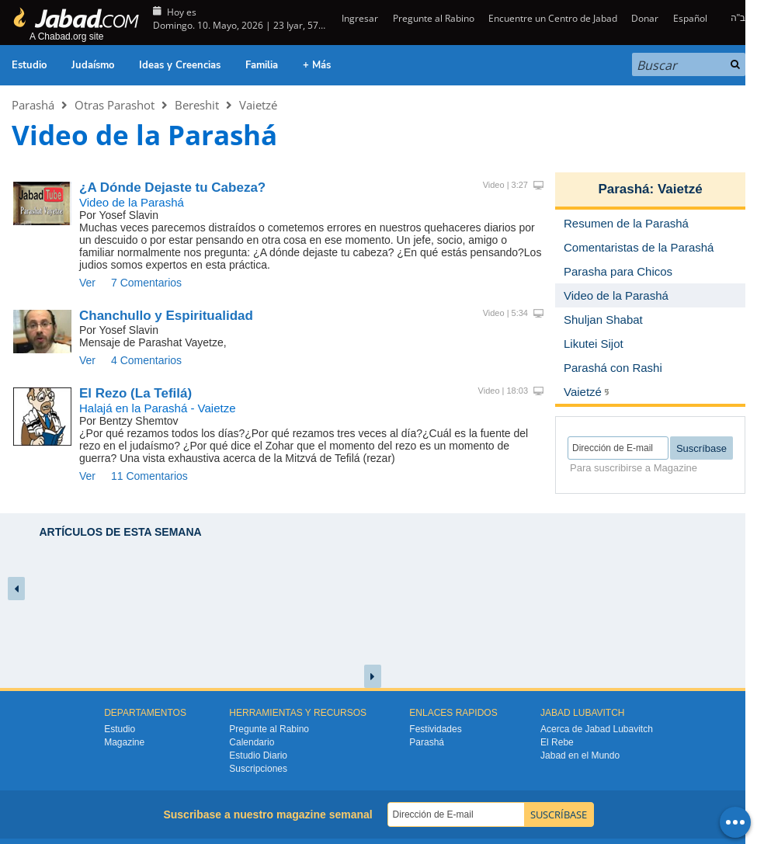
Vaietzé (258, 105)
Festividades (435, 729)
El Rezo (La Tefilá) (135, 393)
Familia (261, 65)
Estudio (29, 65)
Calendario (251, 742)
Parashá (33, 105)
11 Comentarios (149, 476)
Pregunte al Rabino (433, 18)
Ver (87, 282)
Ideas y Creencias (180, 65)
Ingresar (358, 18)
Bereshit (197, 105)
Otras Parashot (115, 105)
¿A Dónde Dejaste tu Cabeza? (172, 187)
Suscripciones (258, 768)
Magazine (124, 742)
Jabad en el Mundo (580, 755)
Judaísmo (92, 65)
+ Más (317, 65)
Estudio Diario (258, 755)
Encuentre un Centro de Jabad (552, 18)
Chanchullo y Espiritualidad (166, 315)
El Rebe (557, 742)
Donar (644, 18)
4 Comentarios (146, 360)
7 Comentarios (146, 282)
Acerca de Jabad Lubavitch (596, 729)
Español (690, 18)
